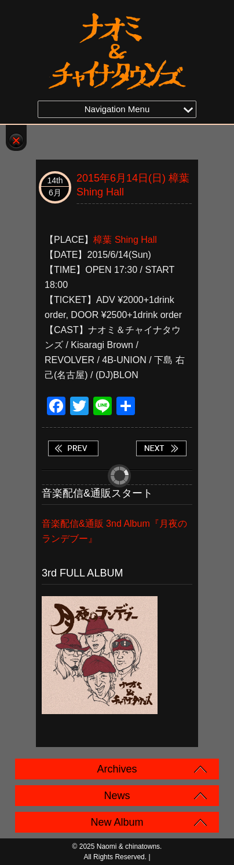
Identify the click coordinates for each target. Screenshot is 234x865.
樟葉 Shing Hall (124, 240)
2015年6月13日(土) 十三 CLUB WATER (72, 448)
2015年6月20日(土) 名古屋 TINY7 (161, 448)
